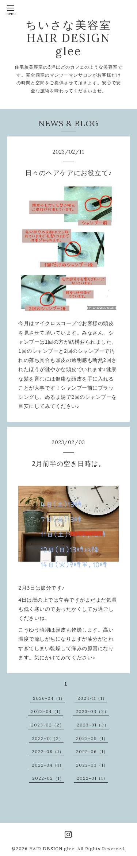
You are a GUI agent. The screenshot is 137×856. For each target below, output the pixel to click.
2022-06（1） (92, 751)
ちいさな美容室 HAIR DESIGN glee (68, 38)
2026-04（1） (49, 698)
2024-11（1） (92, 698)
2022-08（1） (48, 751)
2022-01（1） (92, 778)
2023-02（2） (47, 725)
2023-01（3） (93, 725)
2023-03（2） (92, 711)
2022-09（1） (92, 738)
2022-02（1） (48, 778)
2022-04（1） (48, 765)
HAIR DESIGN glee (52, 848)
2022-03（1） (92, 765)
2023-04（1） (47, 711)
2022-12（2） (48, 738)
